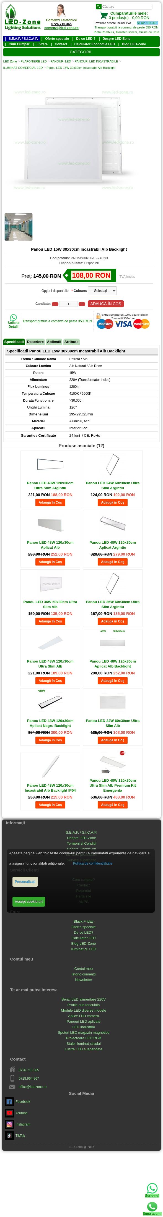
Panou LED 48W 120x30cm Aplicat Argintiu (112, 544)
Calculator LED (83, 938)
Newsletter (83, 980)
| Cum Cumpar (17, 44)
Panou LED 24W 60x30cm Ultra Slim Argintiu (112, 485)
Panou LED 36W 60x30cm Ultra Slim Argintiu (112, 604)
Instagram (17, 1124)
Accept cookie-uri (29, 902)
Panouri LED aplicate (83, 1021)
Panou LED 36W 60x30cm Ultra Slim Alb (50, 604)
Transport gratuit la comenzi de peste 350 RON (126, 27)
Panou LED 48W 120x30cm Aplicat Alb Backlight (112, 663)
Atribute (71, 342)
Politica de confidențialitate (92, 863)
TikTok (15, 1135)
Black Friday (84, 921)
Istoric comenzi (84, 974)
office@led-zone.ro (33, 1087)
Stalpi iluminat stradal (83, 1043)
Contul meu (83, 969)
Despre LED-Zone (81, 838)
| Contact (59, 44)
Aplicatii (54, 342)
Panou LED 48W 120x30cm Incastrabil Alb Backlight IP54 (50, 787)
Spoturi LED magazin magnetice (83, 1032)
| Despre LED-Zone (114, 39)
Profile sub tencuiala (83, 1005)
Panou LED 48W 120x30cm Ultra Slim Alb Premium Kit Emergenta (112, 785)
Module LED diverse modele (83, 1010)
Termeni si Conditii (81, 843)
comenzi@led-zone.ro (61, 28)
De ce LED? (83, 932)
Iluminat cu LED (83, 949)
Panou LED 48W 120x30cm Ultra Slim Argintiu (50, 485)
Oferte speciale (83, 927)
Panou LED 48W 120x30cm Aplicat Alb (50, 544)
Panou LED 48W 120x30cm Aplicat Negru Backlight (50, 723)
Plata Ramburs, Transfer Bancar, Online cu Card (126, 32)
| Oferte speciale (55, 39)
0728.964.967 (29, 1078)
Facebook (17, 1101)
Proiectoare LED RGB (83, 1038)
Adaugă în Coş (50, 502)
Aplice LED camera (83, 1016)
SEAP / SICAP (147, 23)
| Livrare (40, 44)
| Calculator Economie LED (93, 44)
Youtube (16, 1113)
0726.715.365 (61, 24)
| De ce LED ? (84, 39)
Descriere (35, 342)
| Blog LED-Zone (132, 44)
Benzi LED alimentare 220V (83, 999)
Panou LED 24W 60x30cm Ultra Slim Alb (112, 723)
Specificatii (14, 342)
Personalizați (25, 882)
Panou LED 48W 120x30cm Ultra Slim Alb (50, 663)
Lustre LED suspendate (83, 1049)
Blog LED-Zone (83, 943)
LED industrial (84, 1027)
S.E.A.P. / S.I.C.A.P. (81, 832)
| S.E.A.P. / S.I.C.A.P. (21, 39)
